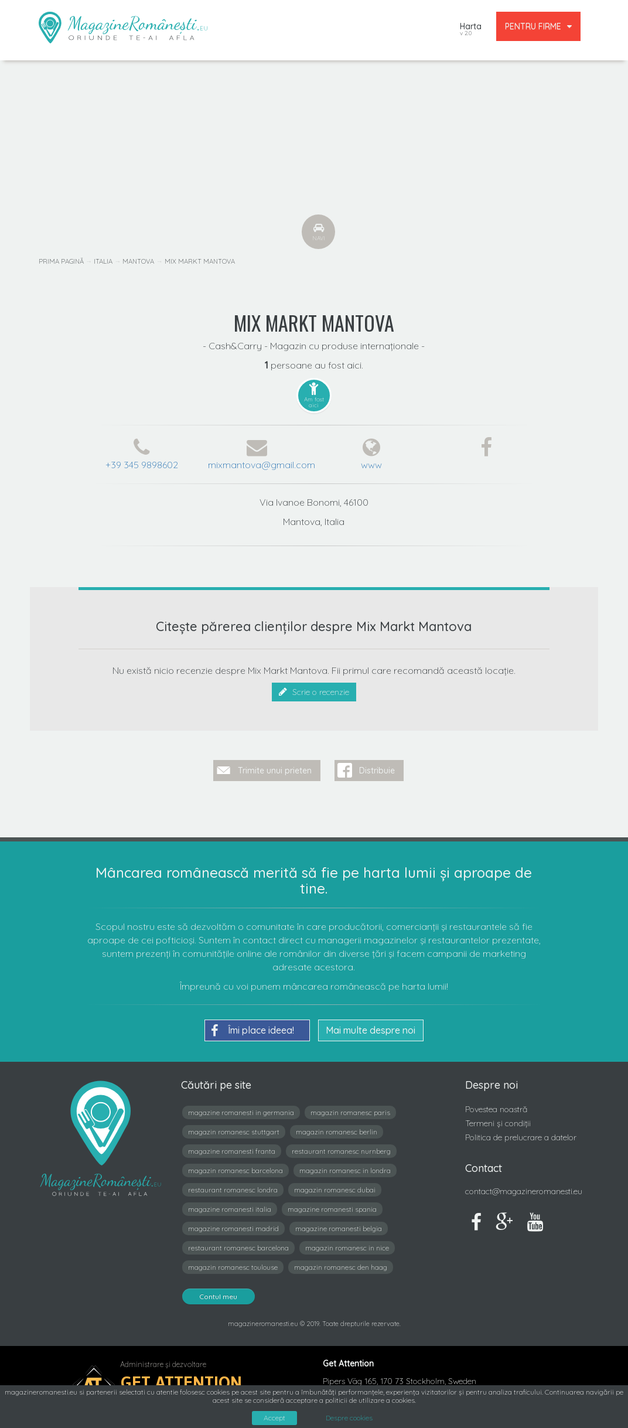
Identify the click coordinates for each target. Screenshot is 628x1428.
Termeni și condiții (498, 1123)
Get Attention (181, 1383)
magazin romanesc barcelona (235, 1170)
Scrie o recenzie (314, 692)
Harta (471, 30)
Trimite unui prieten (275, 770)
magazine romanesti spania (332, 1209)
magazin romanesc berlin (336, 1131)
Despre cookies (349, 1418)
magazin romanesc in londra (345, 1170)
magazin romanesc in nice (347, 1247)
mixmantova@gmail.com (261, 465)
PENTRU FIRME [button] (538, 26)
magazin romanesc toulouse (233, 1267)
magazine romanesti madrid (233, 1228)
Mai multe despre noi (370, 1030)
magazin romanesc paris (350, 1112)
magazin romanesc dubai (335, 1189)
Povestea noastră (496, 1109)
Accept (274, 1417)
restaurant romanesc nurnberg (341, 1151)
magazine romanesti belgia (338, 1228)
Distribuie (377, 770)
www (371, 465)
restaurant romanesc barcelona (238, 1247)
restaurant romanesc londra (233, 1189)
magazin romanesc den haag (340, 1267)
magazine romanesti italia (229, 1209)
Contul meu (218, 1296)
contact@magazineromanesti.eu (523, 1191)
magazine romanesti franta (231, 1151)
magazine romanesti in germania (241, 1112)
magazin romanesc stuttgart (233, 1131)
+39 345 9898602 (141, 465)
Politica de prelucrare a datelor (520, 1137)
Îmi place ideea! (252, 1030)
